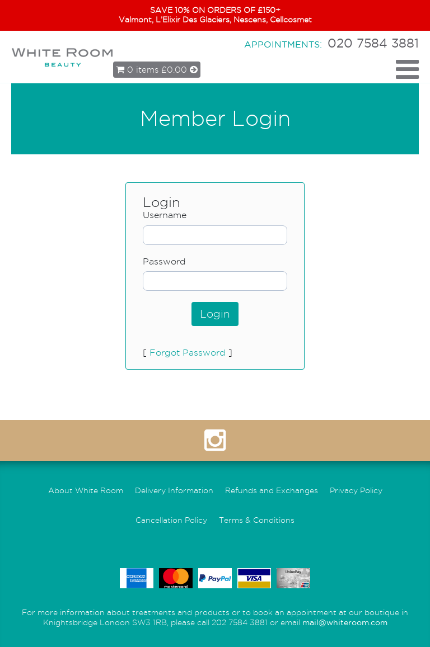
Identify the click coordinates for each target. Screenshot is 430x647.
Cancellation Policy (171, 520)
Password (164, 261)
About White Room (85, 491)
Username (164, 215)
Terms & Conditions (257, 520)
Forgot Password (187, 352)
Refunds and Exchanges (271, 491)
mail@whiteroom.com (344, 622)
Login (215, 314)
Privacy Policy (356, 491)
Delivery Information (174, 491)
